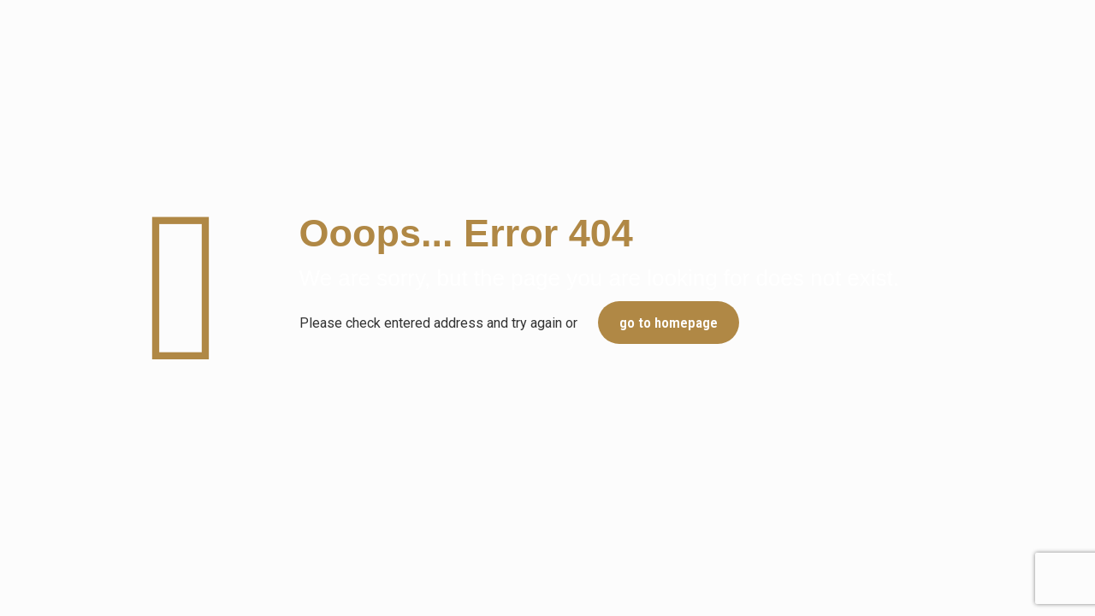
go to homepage (668, 322)
